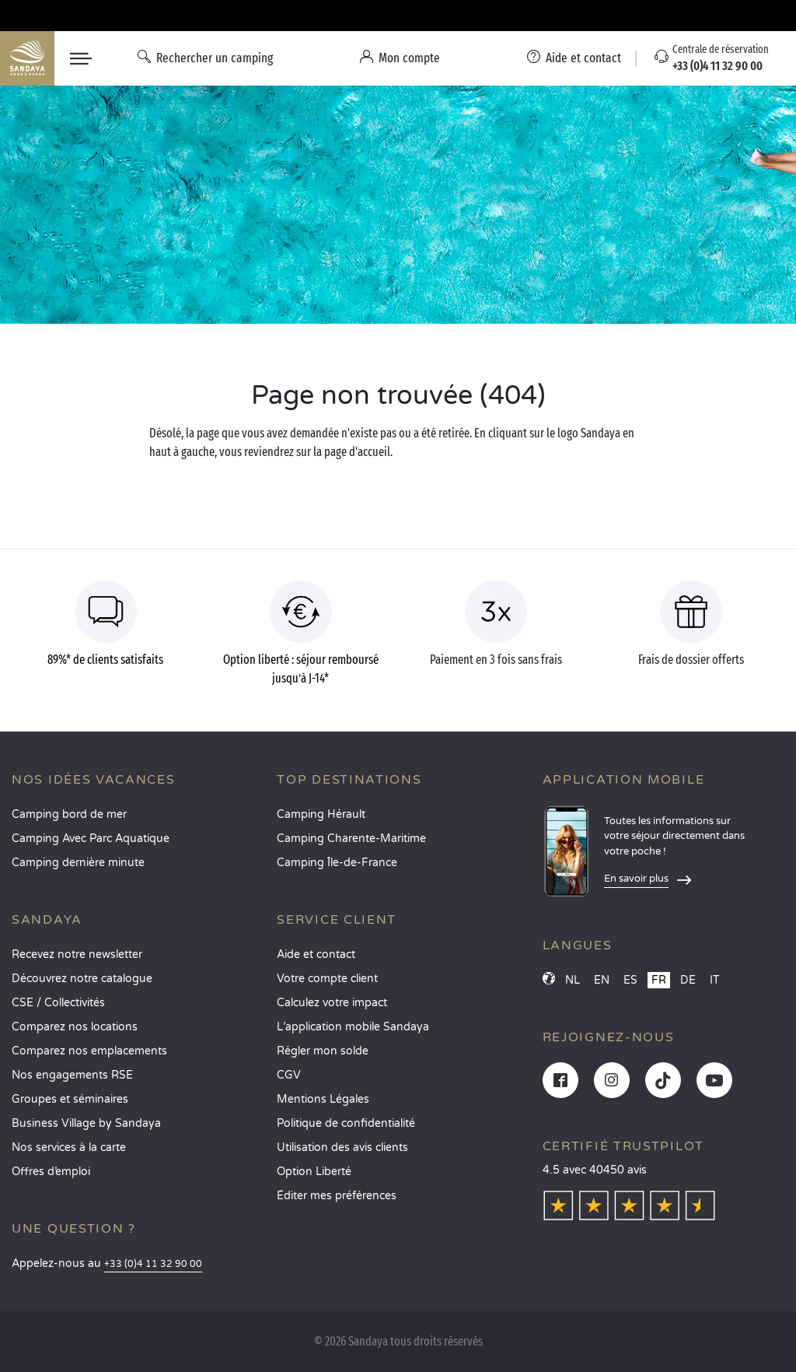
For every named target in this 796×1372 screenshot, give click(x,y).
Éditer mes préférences (336, 1195)
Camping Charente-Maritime (351, 838)
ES (630, 980)
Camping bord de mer (69, 814)
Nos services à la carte (69, 1147)
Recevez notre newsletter (77, 954)
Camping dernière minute (78, 862)
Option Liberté (314, 1171)
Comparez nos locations (75, 1026)
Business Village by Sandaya (86, 1123)
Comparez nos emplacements (89, 1051)
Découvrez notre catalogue (82, 978)
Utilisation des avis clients (342, 1147)
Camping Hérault (321, 814)
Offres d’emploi (51, 1171)
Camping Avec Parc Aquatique (90, 838)
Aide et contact (316, 954)
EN (601, 980)
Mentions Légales (323, 1099)
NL (572, 980)
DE (688, 980)
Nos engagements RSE (72, 1075)
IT (715, 980)
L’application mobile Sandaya (353, 1026)
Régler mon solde (322, 1051)
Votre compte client (327, 978)
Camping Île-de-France (337, 862)
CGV (289, 1075)
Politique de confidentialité (346, 1123)
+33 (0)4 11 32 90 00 (153, 1264)
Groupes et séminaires (70, 1099)
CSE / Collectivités (58, 1002)
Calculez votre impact (332, 1002)
